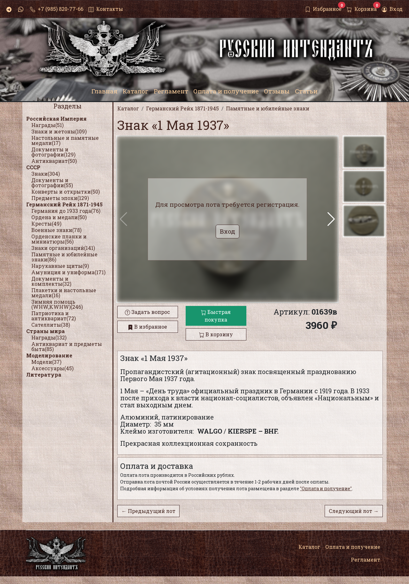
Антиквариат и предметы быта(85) (66, 346)
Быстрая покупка (216, 315)
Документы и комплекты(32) (51, 281)
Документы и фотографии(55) (52, 182)
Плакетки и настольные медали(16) (63, 293)
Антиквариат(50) (54, 160)
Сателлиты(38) (50, 324)
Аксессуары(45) (52, 368)
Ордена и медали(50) (59, 217)
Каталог (309, 546)
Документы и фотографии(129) (53, 152)
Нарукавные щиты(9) (60, 265)
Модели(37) (46, 361)
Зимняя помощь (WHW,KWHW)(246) (57, 304)
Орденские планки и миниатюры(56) (59, 239)
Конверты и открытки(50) (65, 191)
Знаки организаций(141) (63, 247)
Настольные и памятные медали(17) (65, 140)
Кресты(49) (46, 223)
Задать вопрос (147, 311)
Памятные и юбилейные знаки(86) (64, 257)
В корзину (216, 334)
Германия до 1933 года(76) (65, 210)
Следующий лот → (354, 511)
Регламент (365, 559)
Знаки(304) (45, 173)
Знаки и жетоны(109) (59, 131)
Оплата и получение (352, 546)
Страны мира (45, 331)
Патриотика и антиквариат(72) (53, 316)
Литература (43, 374)
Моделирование (49, 355)
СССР (33, 167)
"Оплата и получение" (326, 488)
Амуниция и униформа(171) (68, 272)
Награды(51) (47, 125)
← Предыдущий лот (148, 511)
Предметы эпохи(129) (60, 198)
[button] (331, 219)
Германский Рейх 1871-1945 (64, 204)
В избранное (147, 326)
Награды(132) (48, 337)
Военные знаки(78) (56, 230)
